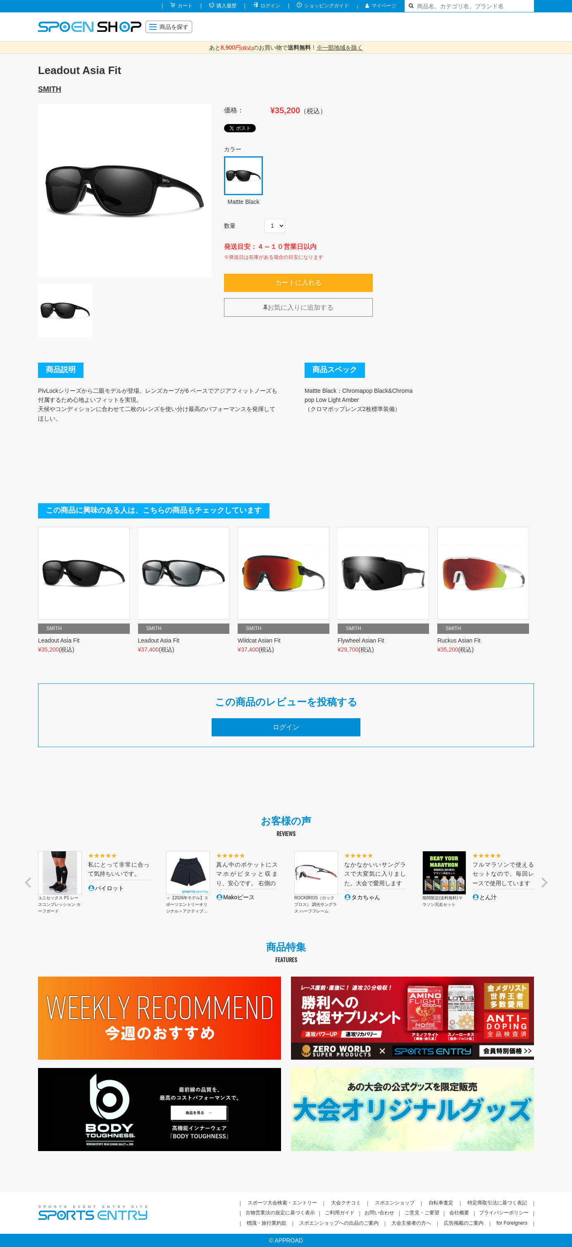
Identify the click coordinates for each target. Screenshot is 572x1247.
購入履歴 (226, 6)
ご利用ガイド (340, 1213)
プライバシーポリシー (504, 1213)
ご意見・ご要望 (422, 1213)
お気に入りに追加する (298, 307)
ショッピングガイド (326, 6)
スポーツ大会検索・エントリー (282, 1203)
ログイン (270, 6)
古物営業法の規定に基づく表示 (280, 1213)
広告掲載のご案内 (464, 1223)
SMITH (49, 89)
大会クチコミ (346, 1203)
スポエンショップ (395, 1203)
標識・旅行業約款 (266, 1223)
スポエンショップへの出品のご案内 (339, 1223)
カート (185, 6)
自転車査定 (441, 1203)
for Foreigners (511, 1223)
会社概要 (459, 1213)
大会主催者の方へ (411, 1223)
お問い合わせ (379, 1213)
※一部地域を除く (340, 47)
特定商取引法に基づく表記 (497, 1203)
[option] (125, 190)
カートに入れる (298, 282)
